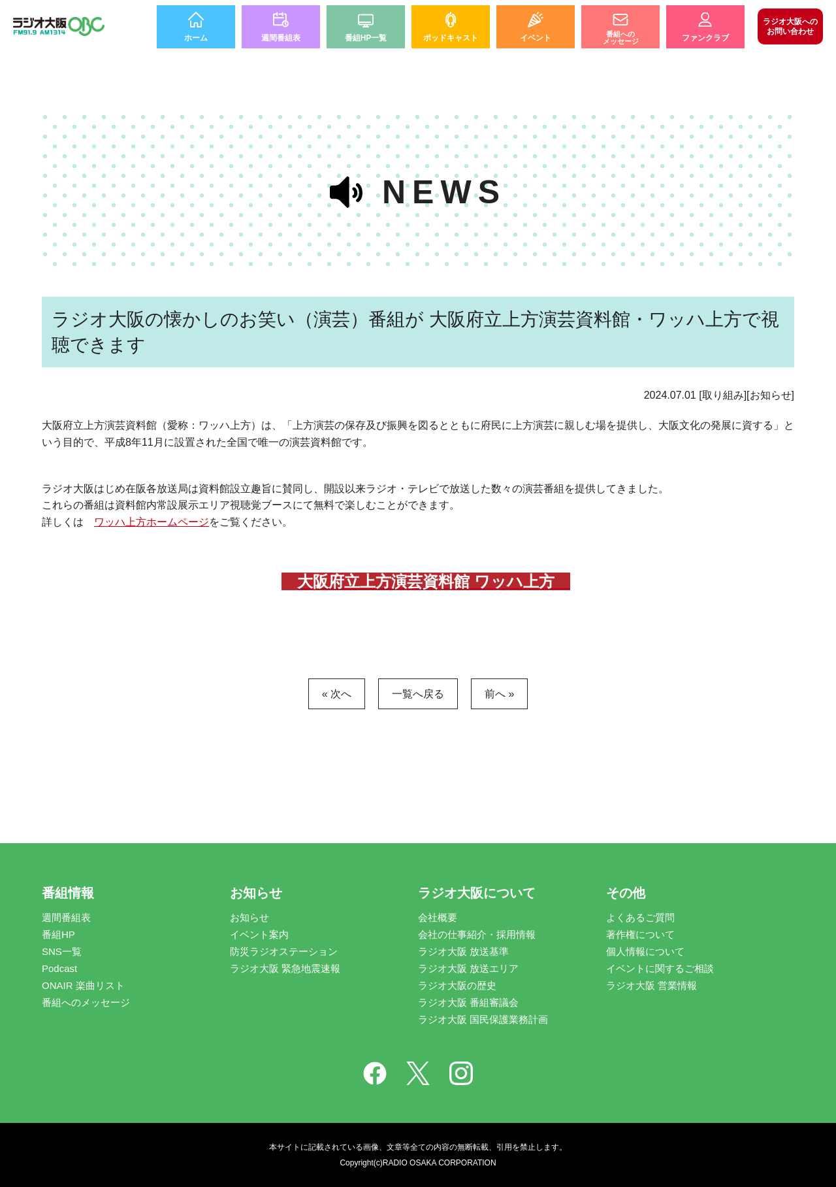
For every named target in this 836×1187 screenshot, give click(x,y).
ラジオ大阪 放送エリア (468, 968)
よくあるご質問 (640, 917)
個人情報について (645, 951)
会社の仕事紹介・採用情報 (477, 934)
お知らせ (249, 917)
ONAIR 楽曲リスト (83, 985)
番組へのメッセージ (86, 1002)
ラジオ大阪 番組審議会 (468, 1002)
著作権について (640, 934)
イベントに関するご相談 (660, 968)
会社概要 (437, 917)
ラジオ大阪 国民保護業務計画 (483, 1019)
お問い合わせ (790, 26)
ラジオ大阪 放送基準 (463, 951)
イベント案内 (259, 934)
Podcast (59, 968)
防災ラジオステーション (284, 951)
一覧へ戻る (418, 693)
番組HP (58, 934)
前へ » (499, 693)
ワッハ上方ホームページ (151, 521)
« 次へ (336, 693)
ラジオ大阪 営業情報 (651, 985)
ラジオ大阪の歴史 (457, 985)
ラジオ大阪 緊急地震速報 (285, 968)
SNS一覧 (62, 951)
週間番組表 (66, 917)
